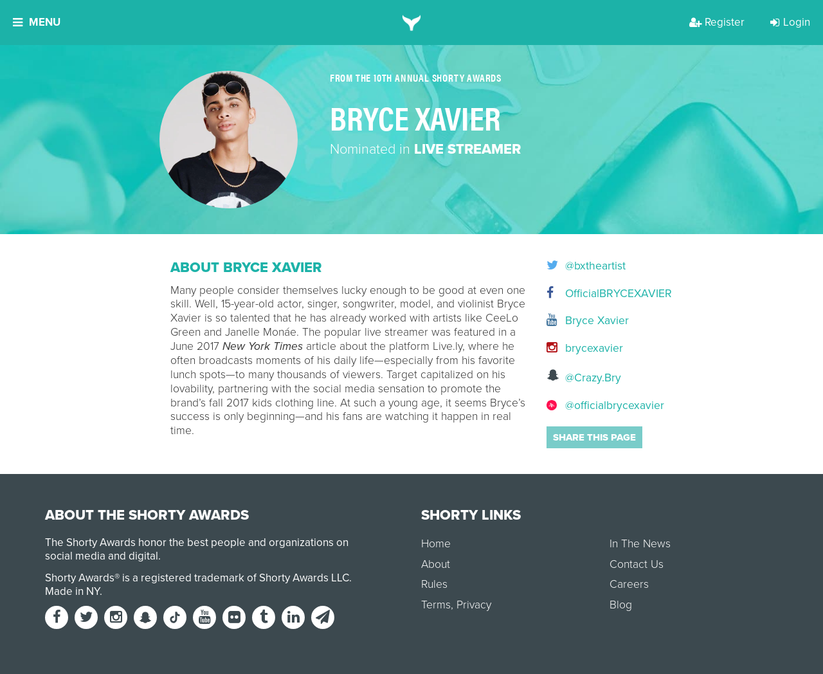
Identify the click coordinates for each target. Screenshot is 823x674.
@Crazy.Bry (584, 377)
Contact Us (637, 564)
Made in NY (72, 591)
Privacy (474, 605)
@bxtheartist (586, 266)
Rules (434, 584)
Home (436, 544)
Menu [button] (36, 22)
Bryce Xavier (588, 320)
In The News (640, 544)
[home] (411, 22)
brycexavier (585, 348)
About (435, 564)
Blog (621, 605)
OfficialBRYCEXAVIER (600, 293)
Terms (436, 605)
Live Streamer (467, 149)
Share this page (594, 437)
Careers (629, 584)
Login (790, 22)
